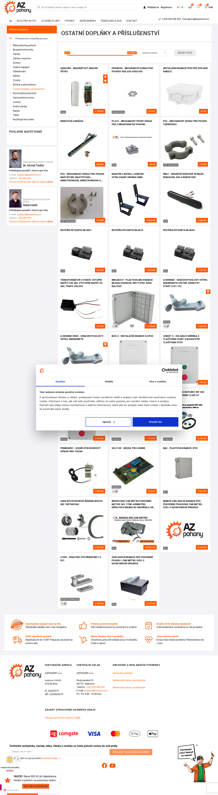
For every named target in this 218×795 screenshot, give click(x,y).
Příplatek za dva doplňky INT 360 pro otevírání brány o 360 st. (183, 394)
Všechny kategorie (31, 29)
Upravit (108, 421)
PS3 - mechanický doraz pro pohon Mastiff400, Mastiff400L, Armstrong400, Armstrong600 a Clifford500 (82, 177)
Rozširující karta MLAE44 (179, 230)
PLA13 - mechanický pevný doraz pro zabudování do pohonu (132, 123)
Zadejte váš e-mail (21, 751)
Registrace (166, 7)
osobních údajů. (50, 758)
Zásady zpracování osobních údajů (62, 717)
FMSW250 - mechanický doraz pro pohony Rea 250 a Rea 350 (132, 70)
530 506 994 (25, 178)
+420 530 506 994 (169, 19)
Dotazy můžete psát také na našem (31, 181)
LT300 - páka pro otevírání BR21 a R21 (80, 559)
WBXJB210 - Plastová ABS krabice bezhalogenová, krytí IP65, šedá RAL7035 (132, 283)
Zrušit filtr (185, 52)
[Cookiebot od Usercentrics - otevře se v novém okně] (164, 370)
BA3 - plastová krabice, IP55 (180, 448)
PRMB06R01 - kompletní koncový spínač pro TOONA (80, 450)
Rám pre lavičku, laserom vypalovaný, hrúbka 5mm (127, 175)
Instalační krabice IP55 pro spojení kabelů (185, 70)
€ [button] (182, 7)
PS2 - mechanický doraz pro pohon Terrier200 (185, 123)
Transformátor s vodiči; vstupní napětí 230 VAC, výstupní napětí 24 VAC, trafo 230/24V (81, 283)
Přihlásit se (151, 7)
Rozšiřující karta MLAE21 (76, 230)
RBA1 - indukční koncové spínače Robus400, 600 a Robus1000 (183, 175)
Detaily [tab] (109, 381)
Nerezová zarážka (71, 121)
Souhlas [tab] (60, 381)
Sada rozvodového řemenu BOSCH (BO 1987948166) (81, 503)
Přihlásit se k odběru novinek (131, 752)
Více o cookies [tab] (157, 381)
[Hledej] (39, 7)
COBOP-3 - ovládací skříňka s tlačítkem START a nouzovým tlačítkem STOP (181, 339)
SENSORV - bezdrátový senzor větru (79, 70)
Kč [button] (178, 7)
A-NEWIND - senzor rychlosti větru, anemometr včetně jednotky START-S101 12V (185, 283)
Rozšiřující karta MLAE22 (127, 230)
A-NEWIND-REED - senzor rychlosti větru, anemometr (81, 338)
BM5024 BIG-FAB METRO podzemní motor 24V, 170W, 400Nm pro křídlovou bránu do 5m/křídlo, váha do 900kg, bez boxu (134, 504)
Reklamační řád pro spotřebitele (129, 680)
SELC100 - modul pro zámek (128, 448)
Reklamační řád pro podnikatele (129, 687)
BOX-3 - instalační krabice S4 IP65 (132, 336)
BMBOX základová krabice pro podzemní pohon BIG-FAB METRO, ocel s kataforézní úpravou (182, 504)
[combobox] (154, 53)
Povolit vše (155, 421)
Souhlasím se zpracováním (33, 758)
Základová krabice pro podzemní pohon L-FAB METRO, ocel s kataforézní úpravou (132, 560)
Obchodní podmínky (123, 673)
